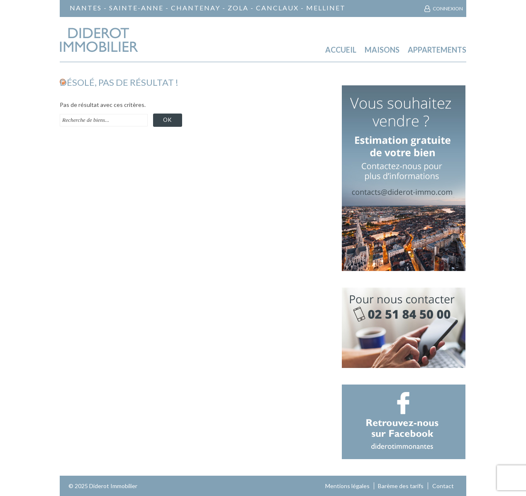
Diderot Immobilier (113, 485)
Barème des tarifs (401, 485)
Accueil (340, 50)
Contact (443, 485)
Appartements (437, 50)
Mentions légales (347, 485)
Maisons (382, 50)
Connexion (448, 8)
